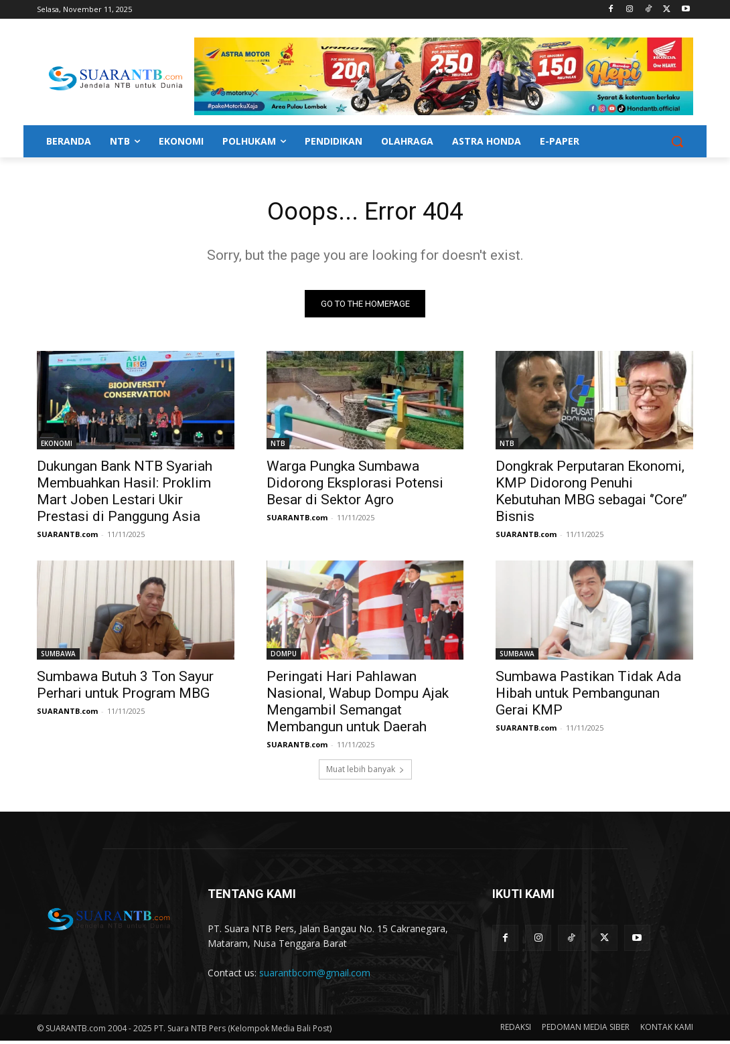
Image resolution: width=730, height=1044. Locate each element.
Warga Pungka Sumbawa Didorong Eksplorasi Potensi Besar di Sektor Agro (355, 486)
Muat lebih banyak (365, 773)
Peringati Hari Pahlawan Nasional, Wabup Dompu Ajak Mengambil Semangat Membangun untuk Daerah (358, 705)
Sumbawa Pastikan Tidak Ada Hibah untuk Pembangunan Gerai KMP (588, 696)
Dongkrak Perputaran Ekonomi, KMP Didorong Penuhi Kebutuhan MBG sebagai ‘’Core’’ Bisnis (591, 494)
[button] (677, 141)
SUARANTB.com (67, 537)
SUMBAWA (58, 657)
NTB (278, 446)
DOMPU (284, 657)
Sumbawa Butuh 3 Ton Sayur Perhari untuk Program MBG (125, 688)
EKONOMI (56, 446)
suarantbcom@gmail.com (314, 976)
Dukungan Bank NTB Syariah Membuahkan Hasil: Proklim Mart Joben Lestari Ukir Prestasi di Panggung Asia (124, 494)
